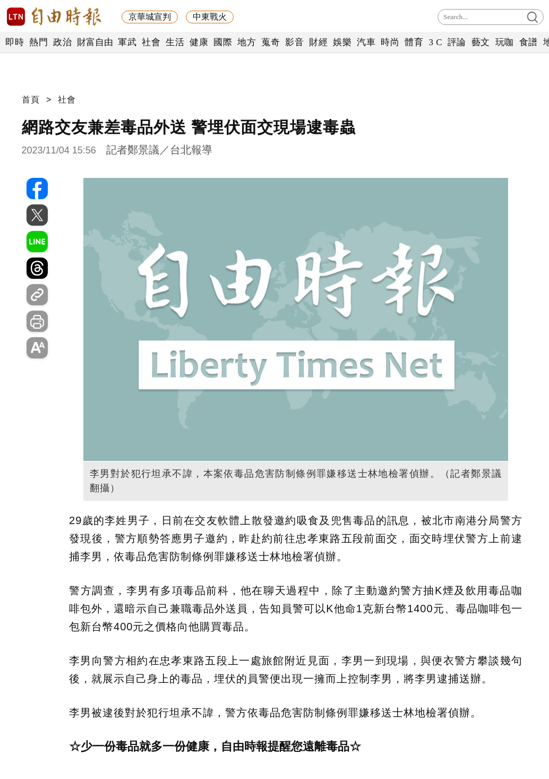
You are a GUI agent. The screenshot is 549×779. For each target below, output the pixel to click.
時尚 (390, 42)
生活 (175, 42)
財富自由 (95, 42)
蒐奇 (270, 42)
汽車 (366, 42)
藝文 (480, 42)
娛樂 (342, 42)
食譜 (528, 42)
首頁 (31, 99)
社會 (151, 42)
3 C (435, 42)
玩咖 (504, 42)
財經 (318, 42)
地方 (246, 42)
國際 (222, 42)
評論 (457, 42)
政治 (62, 42)
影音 (294, 42)
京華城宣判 (149, 16)
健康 (199, 42)
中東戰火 (210, 16)
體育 (414, 42)
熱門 (38, 42)
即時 (14, 42)
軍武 (127, 42)
